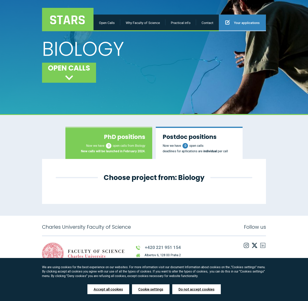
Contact (207, 23)
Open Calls (107, 23)
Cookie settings (150, 289)
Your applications (242, 22)
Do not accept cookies (196, 289)
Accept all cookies (108, 289)
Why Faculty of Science (143, 23)
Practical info (181, 23)
